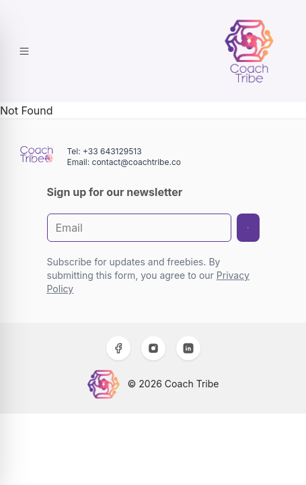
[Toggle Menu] (24, 51)
